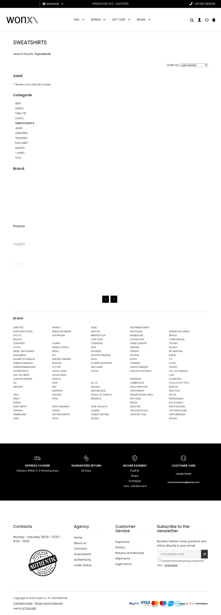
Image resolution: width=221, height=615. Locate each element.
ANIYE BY (95, 331)
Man (76, 19)
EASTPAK (134, 355)
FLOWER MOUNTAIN (101, 363)
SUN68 (56, 410)
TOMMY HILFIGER (100, 414)
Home (78, 538)
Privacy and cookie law (49, 603)
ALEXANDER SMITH (139, 327)
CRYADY (173, 343)
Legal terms (123, 564)
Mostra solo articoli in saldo (32, 84)
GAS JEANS (97, 367)
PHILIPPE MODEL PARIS (141, 394)
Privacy (120, 547)
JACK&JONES (59, 374)
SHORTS (20, 148)
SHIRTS (19, 108)
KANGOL (56, 378)
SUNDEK (95, 410)
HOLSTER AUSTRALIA (140, 371)
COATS (19, 118)
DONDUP (134, 351)
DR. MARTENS (176, 351)
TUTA (18, 157)
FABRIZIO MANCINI (23, 363)
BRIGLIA (173, 335)
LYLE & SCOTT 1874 (179, 382)
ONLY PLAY (174, 390)
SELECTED (135, 406)
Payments (122, 542)
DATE (93, 347)
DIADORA (134, 347)
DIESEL (55, 351)
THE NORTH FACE (139, 410)
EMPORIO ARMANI (61, 359)
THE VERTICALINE (178, 410)
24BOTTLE (18, 327)
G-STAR (56, 367)
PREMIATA (96, 398)
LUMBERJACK (137, 382)
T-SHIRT (20, 153)
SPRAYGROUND (177, 406)
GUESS (94, 371)
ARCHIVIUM (136, 331)
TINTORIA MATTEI (61, 414)
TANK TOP (20, 113)
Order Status (83, 565)
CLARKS (56, 343)
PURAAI (17, 402)
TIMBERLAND (19, 414)
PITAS (55, 398)
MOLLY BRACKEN (139, 386)
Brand (141, 19)
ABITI (18, 103)
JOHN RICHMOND (22, 378)
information (171, 565)
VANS (16, 418)
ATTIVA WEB (29, 608)
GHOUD (173, 367)
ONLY (16, 394)
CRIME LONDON (138, 343)
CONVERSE (97, 343)
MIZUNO (95, 386)
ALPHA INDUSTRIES (23, 331)
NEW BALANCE (98, 390)
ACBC (94, 327)
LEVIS (55, 382)
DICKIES (173, 347)
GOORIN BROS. (21, 371)
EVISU (94, 359)
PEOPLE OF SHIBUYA (101, 394)
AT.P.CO (17, 335)
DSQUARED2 (19, 355)
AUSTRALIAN (58, 335)
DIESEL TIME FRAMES (24, 351)
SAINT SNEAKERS (61, 406)
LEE (15, 382)
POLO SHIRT (21, 143)
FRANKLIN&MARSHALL (24, 367)
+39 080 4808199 (204, 3)
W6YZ (55, 418)
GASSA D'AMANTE (139, 367)
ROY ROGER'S (176, 402)
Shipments (122, 558)
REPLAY (134, 402)
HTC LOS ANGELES (178, 371)
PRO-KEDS (135, 398)
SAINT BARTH (20, 406)
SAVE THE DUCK (99, 406)
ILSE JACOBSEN (21, 374)
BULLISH (17, 339)
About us (80, 543)
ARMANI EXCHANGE (179, 331)
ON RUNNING (137, 390)
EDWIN (172, 355)
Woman (95, 19)
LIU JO (94, 382)
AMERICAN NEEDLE (61, 331)
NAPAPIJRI (57, 390)
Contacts (80, 549)
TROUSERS (21, 138)
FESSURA (57, 363)
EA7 (54, 355)
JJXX (171, 374)
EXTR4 (133, 359)
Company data (22, 603)
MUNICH (173, 386)
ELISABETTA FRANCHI (24, 359)
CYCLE (16, 347)
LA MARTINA (175, 378)
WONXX (95, 418)
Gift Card (118, 19)
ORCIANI (56, 394)
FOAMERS (135, 363)
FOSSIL (172, 363)
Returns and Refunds (129, 553)
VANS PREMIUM (177, 414)
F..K (170, 359)
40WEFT (56, 327)
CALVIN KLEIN (137, 339)
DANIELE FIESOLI (60, 347)
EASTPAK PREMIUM (100, 355)
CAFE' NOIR (97, 339)
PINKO (16, 398)
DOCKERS (96, 351)
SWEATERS (21, 133)
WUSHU (173, 418)
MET (54, 386)
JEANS (18, 128)
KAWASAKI (135, 378)
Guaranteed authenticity (82, 557)
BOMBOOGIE (136, 335)
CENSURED (19, 343)
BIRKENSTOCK (98, 335)
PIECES (172, 394)
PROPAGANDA (176, 398)
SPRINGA (17, 410)
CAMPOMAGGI (176, 339)
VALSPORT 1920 (138, 414)
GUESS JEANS (59, 371)
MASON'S (18, 386)
